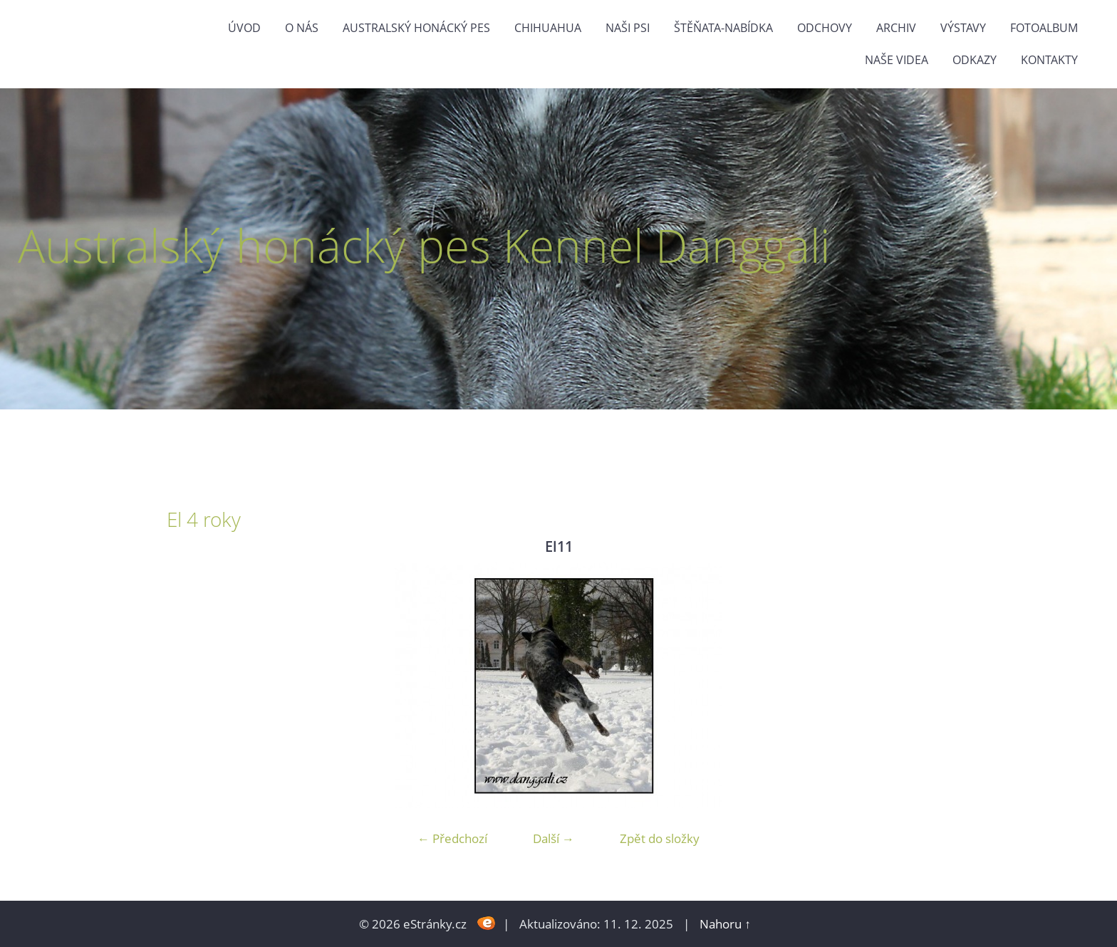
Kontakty (1049, 60)
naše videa (896, 60)
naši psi (628, 28)
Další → (553, 838)
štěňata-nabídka (723, 28)
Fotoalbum (1044, 28)
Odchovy (824, 28)
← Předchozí (452, 838)
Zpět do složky (660, 838)
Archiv (896, 28)
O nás (301, 28)
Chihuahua (547, 28)
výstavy (963, 28)
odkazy (974, 60)
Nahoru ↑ (725, 924)
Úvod (244, 28)
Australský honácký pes (416, 28)
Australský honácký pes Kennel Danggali (424, 245)
